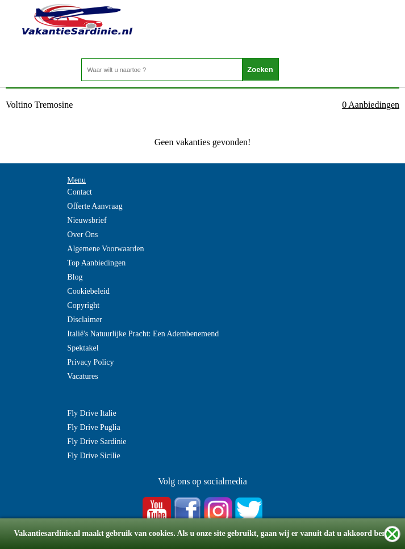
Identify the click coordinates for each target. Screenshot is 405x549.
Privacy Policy (90, 362)
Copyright (83, 305)
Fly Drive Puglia (93, 427)
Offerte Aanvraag (94, 206)
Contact (79, 192)
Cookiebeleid (88, 291)
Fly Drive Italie (91, 413)
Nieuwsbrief (86, 220)
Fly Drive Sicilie (93, 455)
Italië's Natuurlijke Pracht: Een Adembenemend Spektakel (143, 341)
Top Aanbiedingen (96, 263)
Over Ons (82, 234)
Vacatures (82, 376)
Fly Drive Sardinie (96, 441)
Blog (74, 277)
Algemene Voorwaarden (105, 248)
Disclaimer (84, 319)
